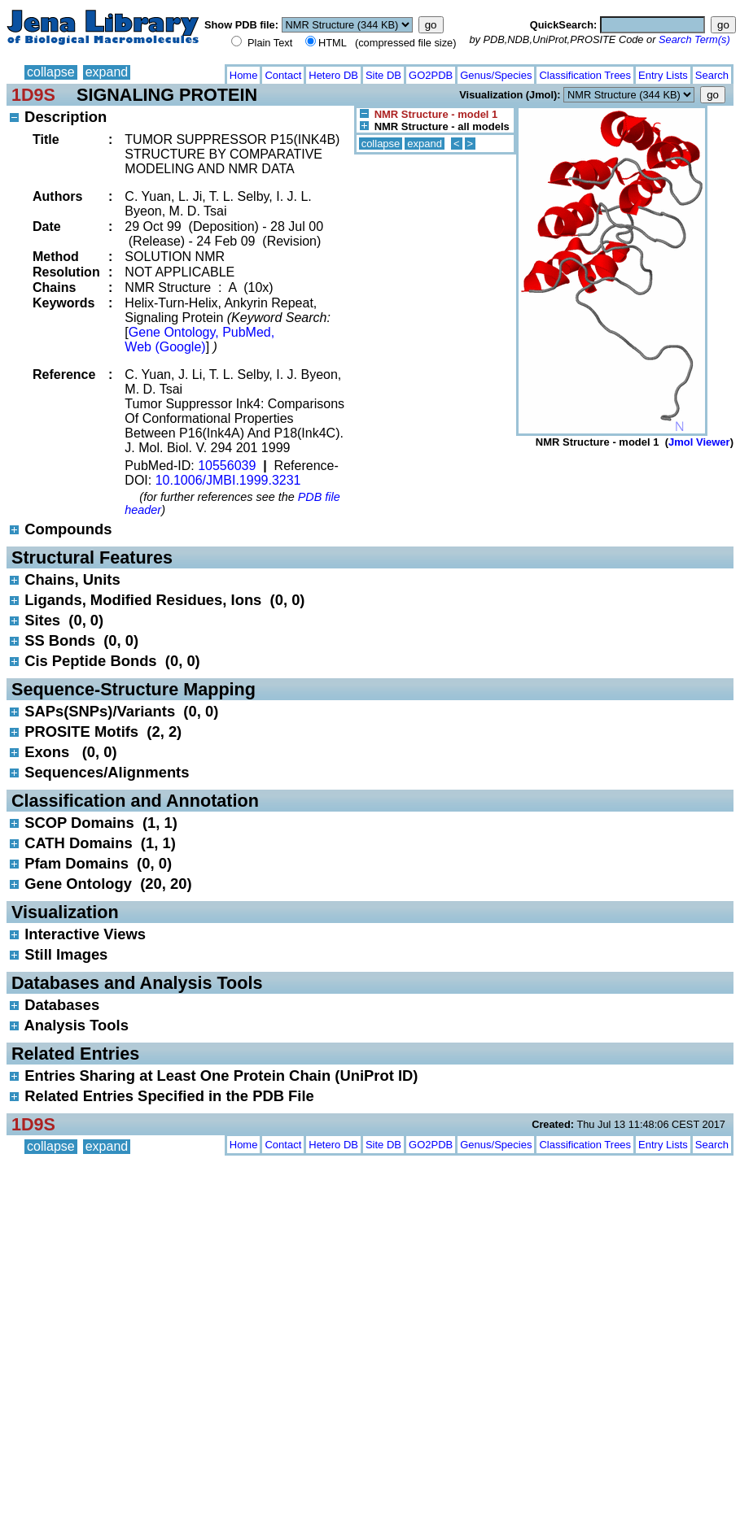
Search (712, 75)
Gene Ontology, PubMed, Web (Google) (199, 339)
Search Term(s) (694, 39)
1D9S (33, 95)
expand (107, 72)
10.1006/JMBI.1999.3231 (228, 480)
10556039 (227, 465)
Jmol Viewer (699, 442)
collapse (51, 72)
